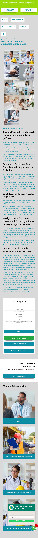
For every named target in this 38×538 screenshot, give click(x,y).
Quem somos (17, 19)
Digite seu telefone (19, 314)
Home (4, 19)
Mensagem (19, 319)
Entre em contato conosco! (28, 10)
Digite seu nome (19, 304)
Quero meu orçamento (19, 376)
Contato (24, 27)
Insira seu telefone (14, 514)
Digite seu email (19, 309)
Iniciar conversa (21, 521)
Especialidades (8, 27)
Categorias (11, 39)
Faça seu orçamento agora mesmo (9, 10)
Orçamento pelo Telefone (19, 343)
